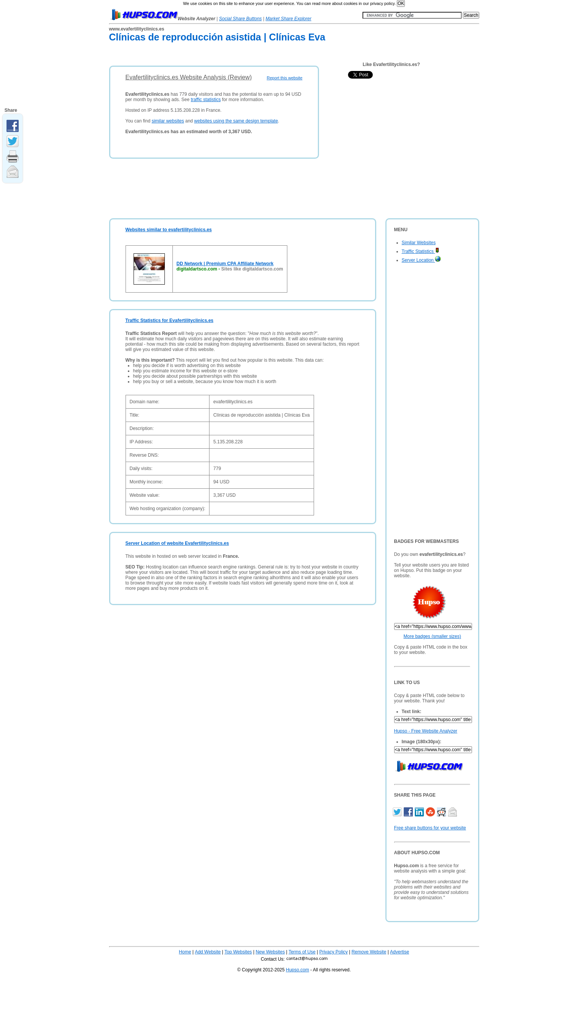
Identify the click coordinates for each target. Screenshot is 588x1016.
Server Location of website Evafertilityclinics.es (177, 543)
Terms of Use (302, 952)
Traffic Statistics (420, 251)
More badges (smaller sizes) (432, 636)
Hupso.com (297, 970)
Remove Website (368, 952)
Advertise (399, 952)
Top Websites (238, 952)
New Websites (270, 952)
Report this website (285, 78)
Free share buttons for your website (430, 828)
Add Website (208, 952)
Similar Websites (419, 242)
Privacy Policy (333, 952)
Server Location (421, 260)
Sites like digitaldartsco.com (252, 269)
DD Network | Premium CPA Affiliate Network (225, 263)
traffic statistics (206, 99)
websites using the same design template (236, 121)
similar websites (167, 121)
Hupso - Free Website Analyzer (426, 731)
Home (185, 952)
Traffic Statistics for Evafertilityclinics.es (170, 320)
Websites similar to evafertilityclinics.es (169, 229)
